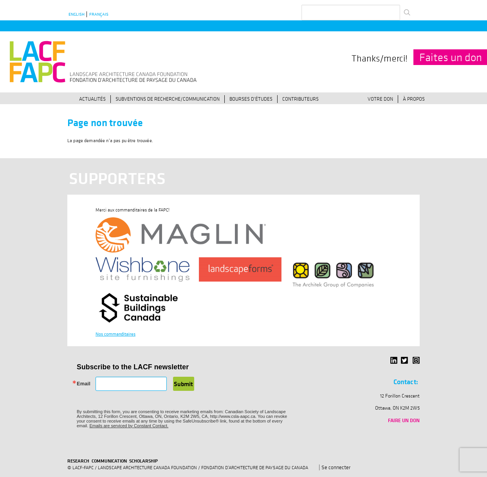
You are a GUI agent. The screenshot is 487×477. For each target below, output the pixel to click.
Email (83, 384)
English (77, 14)
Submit (183, 383)
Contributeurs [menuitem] (300, 98)
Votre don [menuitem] (380, 98)
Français (98, 14)
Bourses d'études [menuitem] (250, 98)
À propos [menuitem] (414, 98)
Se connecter (335, 467)
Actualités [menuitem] (92, 98)
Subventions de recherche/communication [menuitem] (167, 98)
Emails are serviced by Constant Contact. (128, 425)
